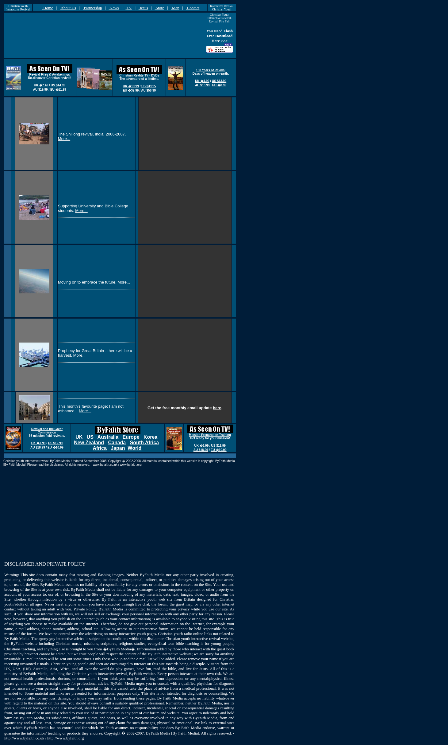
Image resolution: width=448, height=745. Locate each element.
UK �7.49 (41, 85)
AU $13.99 (202, 85)
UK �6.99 (201, 445)
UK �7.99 (38, 443)
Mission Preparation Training (210, 435)
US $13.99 (219, 81)
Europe (130, 437)
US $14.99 (58, 85)
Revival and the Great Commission (47, 430)
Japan (118, 448)
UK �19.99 (131, 86)
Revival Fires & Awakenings (49, 74)
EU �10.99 (55, 447)
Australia (109, 437)
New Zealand (89, 442)
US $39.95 (148, 86)
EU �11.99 (58, 89)
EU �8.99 (219, 85)
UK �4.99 (202, 81)
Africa (99, 448)
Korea (151, 437)
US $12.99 (55, 443)
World (134, 448)
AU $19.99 (40, 89)
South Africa (144, 442)
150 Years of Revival (210, 70)
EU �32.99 (131, 90)
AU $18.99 (37, 447)
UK (78, 437)
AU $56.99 (148, 90)
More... (64, 138)
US (90, 437)
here (217, 408)
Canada (117, 442)
